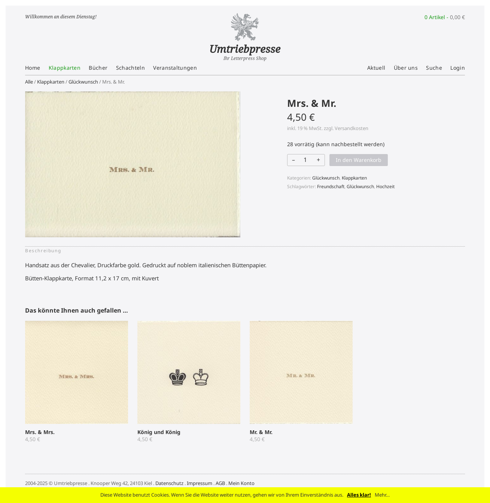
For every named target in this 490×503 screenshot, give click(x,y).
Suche (434, 67)
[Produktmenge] (305, 160)
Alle (29, 81)
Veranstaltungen (175, 67)
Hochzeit (385, 186)
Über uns (406, 67)
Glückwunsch (83, 81)
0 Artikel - (444, 17)
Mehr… (382, 494)
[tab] (45, 251)
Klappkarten (65, 67)
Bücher (98, 67)
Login (457, 67)
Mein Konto (241, 483)
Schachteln (130, 67)
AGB (220, 483)
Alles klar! (359, 494)
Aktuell (376, 67)
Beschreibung (43, 250)
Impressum (199, 483)
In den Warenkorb (358, 159)
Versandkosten (351, 128)
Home (32, 67)
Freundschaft (330, 186)
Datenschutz (169, 483)
